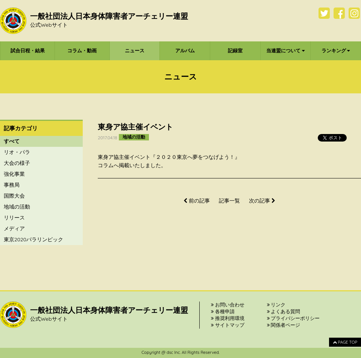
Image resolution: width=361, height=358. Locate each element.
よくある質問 (283, 311)
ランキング (336, 50)
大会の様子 (17, 163)
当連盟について (285, 50)
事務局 (12, 184)
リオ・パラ (17, 152)
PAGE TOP (345, 342)
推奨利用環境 (227, 318)
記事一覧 (229, 200)
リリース (14, 217)
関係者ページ (283, 325)
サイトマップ (227, 325)
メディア (14, 228)
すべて (12, 141)
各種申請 (223, 311)
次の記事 (262, 200)
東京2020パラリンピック (33, 239)
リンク (276, 305)
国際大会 (14, 195)
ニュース (134, 50)
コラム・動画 (82, 50)
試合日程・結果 (28, 50)
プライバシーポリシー (293, 318)
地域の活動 (17, 206)
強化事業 (14, 174)
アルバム (185, 50)
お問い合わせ (227, 305)
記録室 (235, 50)
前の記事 (197, 200)
